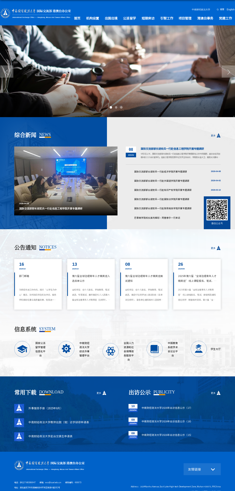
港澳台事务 (207, 17)
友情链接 (193, 460)
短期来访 (154, 17)
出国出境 (120, 17)
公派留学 (137, 17)
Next (121, 181)
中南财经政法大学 (202, 9)
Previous (10, 181)
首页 (89, 17)
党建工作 (226, 17)
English (231, 9)
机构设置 (103, 17)
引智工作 (171, 17)
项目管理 (189, 17)
